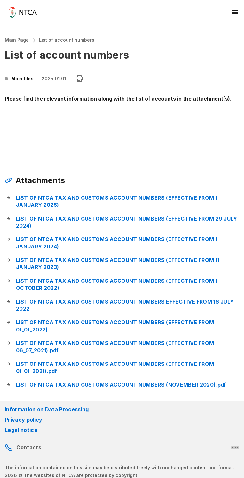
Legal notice (21, 430)
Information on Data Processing (47, 409)
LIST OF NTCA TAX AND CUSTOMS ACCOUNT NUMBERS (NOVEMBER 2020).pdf (121, 385)
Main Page (17, 40)
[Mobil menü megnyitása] (235, 12)
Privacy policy (23, 419)
